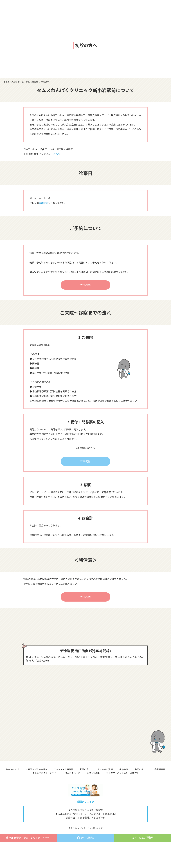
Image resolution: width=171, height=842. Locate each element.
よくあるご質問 (105, 769)
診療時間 (43, 202)
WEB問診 (85, 461)
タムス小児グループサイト (45, 772)
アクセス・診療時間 (63, 769)
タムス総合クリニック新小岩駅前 (85, 810)
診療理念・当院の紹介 (36, 769)
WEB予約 (85, 285)
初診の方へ (85, 769)
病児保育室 (159, 769)
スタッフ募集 (93, 772)
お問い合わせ (141, 769)
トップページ (12, 769)
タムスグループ (72, 772)
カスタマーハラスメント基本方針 (122, 772)
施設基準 (123, 769)
